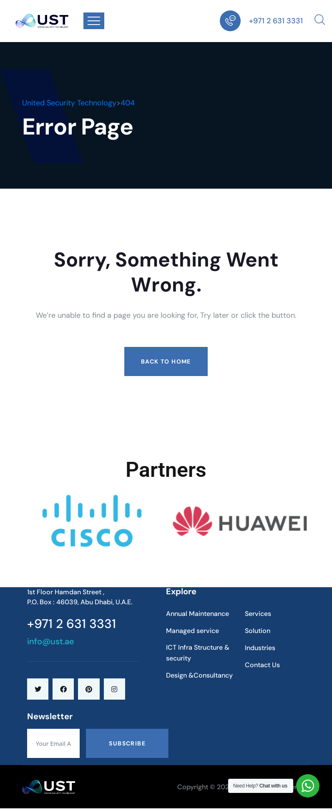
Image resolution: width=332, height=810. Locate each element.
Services (258, 613)
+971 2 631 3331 (276, 21)
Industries (260, 647)
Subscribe (127, 743)
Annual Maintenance (197, 613)
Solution (257, 630)
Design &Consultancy (199, 675)
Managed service (192, 630)
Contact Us (262, 664)
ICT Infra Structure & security (197, 653)
